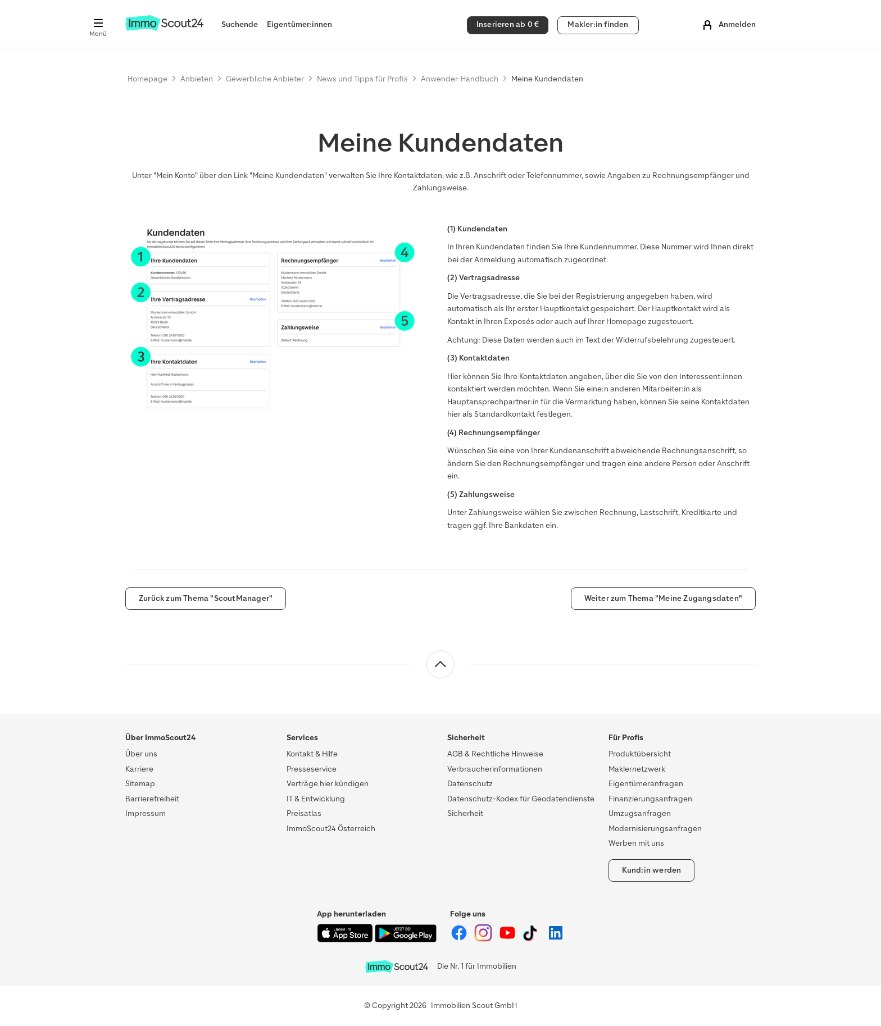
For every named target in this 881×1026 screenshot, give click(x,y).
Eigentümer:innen (299, 24)
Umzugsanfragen (639, 813)
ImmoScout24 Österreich (331, 828)
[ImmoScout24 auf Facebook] (460, 939)
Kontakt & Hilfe (312, 754)
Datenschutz (470, 783)
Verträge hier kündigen (328, 783)
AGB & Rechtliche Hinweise (495, 754)
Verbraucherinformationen (494, 769)
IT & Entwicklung (316, 799)
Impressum (145, 813)
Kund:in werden (652, 870)
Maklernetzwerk (636, 769)
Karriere (139, 769)
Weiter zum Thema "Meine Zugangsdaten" (663, 598)
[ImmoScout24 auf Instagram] (484, 939)
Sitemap (140, 783)
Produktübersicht (639, 754)
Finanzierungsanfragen (650, 799)
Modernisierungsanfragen (655, 828)
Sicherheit (465, 813)
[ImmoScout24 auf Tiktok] (532, 939)
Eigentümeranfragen (645, 783)
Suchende (239, 24)
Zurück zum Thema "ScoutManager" (206, 598)
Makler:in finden (597, 24)
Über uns (141, 754)
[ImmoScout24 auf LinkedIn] (556, 939)
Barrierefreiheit (152, 799)
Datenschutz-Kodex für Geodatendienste (520, 799)
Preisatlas (304, 813)
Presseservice (312, 769)
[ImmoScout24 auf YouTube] (508, 939)
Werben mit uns (636, 843)
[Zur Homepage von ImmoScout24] (164, 28)
